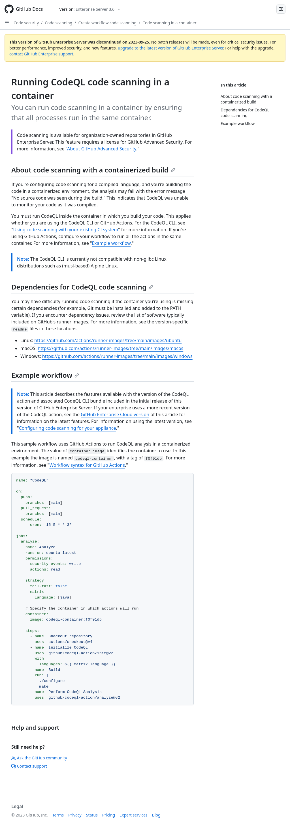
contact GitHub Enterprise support (41, 54)
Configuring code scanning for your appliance (67, 428)
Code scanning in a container (169, 22)
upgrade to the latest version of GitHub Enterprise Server (170, 48)
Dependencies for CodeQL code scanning (82, 286)
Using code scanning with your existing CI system (65, 229)
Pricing (108, 815)
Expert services (134, 815)
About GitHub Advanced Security (101, 149)
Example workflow (111, 243)
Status (92, 815)
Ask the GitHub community (39, 758)
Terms (58, 815)
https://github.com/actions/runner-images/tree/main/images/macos (110, 348)
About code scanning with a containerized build (93, 169)
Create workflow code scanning (107, 22)
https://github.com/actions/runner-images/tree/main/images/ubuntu (108, 340)
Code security (26, 22)
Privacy (75, 815)
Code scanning (58, 22)
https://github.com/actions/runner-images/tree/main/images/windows (117, 356)
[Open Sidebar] (6, 22)
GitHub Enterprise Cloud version (115, 414)
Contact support (29, 766)
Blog (156, 815)
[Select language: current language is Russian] (280, 9)
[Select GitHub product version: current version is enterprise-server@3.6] (90, 9)
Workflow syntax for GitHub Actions (87, 465)
